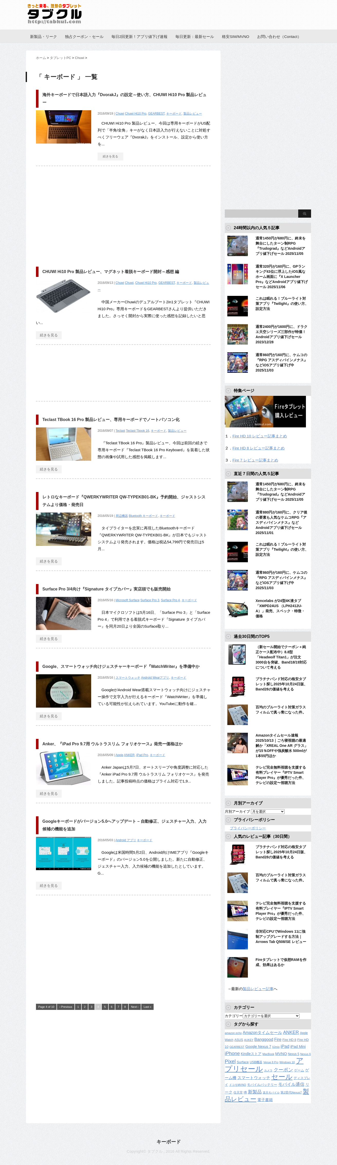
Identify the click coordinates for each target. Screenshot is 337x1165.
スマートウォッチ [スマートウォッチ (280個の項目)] (253, 1077)
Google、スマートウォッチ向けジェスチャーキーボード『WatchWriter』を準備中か (121, 666)
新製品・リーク (43, 36)
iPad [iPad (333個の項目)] (285, 1046)
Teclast (120, 431)
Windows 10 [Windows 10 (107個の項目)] (287, 1062)
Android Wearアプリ (155, 677)
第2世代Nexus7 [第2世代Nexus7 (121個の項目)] (291, 1092)
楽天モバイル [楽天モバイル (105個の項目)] (271, 1092)
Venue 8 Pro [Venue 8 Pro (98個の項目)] (270, 1062)
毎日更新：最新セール (194, 36)
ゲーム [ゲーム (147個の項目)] (299, 1070)
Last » (147, 1006)
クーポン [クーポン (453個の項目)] (283, 1069)
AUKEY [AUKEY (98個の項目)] (248, 1039)
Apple (119, 755)
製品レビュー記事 (258, 989)
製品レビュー (192, 113)
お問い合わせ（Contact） (279, 36)
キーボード (174, 113)
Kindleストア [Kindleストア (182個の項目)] (251, 1054)
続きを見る (110, 156)
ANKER (129, 755)
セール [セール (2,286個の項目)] (282, 1077)
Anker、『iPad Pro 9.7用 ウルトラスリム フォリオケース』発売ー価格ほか (112, 744)
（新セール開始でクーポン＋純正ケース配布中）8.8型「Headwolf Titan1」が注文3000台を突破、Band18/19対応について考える (281, 657)
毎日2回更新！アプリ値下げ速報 (139, 36)
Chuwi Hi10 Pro (135, 113)
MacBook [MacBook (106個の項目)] (268, 1054)
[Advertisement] (79, 214)
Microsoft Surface (127, 600)
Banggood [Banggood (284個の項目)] (263, 1039)
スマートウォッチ (128, 677)
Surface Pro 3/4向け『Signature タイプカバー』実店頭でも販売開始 (106, 589)
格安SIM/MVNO (235, 36)
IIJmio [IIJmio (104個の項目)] (276, 1046)
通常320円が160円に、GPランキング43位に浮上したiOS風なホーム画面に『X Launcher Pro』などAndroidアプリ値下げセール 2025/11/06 (282, 276)
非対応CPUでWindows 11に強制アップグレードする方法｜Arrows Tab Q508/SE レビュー (281, 936)
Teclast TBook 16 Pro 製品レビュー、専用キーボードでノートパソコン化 (111, 419)
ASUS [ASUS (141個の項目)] (238, 1040)
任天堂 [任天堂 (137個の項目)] (238, 1092)
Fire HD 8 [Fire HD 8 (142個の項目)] (289, 1040)
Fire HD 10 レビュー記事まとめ (259, 436)
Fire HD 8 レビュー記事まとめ (258, 448)
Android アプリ (125, 840)
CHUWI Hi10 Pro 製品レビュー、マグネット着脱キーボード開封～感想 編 (110, 271)
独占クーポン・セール (84, 36)
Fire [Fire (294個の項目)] (278, 1039)
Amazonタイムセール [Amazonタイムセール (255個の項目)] (262, 1032)
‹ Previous (65, 1006)
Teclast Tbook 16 (137, 431)
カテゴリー (234, 1016)
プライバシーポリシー (248, 828)
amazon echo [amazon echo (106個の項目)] (233, 1033)
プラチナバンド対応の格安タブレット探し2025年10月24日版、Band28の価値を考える (281, 684)
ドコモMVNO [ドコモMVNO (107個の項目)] (237, 1084)
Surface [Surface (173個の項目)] (243, 1062)
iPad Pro (142, 755)
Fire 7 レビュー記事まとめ (255, 460)
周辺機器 (122, 516)
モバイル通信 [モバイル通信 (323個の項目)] (291, 1084)
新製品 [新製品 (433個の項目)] (255, 1091)
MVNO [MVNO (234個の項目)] (281, 1053)
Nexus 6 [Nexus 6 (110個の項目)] (305, 1054)
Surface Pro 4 (170, 600)
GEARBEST (156, 113)
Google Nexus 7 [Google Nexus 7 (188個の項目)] (258, 1047)
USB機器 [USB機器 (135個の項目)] (256, 1062)
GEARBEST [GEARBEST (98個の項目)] (236, 1046)
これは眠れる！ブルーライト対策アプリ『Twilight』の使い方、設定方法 (282, 303)
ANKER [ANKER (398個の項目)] (291, 1032)
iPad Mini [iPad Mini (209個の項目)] (298, 1047)
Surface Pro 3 (150, 600)
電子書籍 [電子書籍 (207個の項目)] (265, 1100)
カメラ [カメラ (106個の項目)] (268, 1070)
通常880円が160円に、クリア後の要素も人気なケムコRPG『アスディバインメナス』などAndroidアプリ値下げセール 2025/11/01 (281, 522)
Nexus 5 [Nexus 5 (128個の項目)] (293, 1054)
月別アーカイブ (237, 811)
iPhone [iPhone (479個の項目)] (232, 1053)
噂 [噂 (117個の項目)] (245, 1092)
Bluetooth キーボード (143, 516)
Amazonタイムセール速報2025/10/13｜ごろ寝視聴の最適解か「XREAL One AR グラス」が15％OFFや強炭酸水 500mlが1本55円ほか (282, 745)
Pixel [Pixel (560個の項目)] (230, 1061)
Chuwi (120, 113)
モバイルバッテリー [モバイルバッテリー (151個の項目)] (262, 1085)
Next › (134, 1006)
